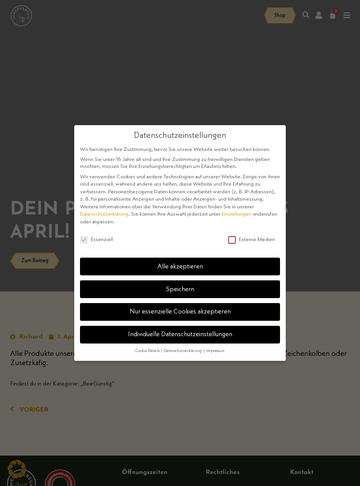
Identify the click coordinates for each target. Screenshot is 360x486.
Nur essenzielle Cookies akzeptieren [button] (180, 311)
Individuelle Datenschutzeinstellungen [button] (180, 334)
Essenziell (96, 239)
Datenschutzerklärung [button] (183, 351)
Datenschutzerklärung (104, 214)
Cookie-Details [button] (147, 351)
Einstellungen (237, 214)
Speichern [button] (180, 289)
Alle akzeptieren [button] (180, 266)
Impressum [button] (215, 351)
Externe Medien (251, 239)
